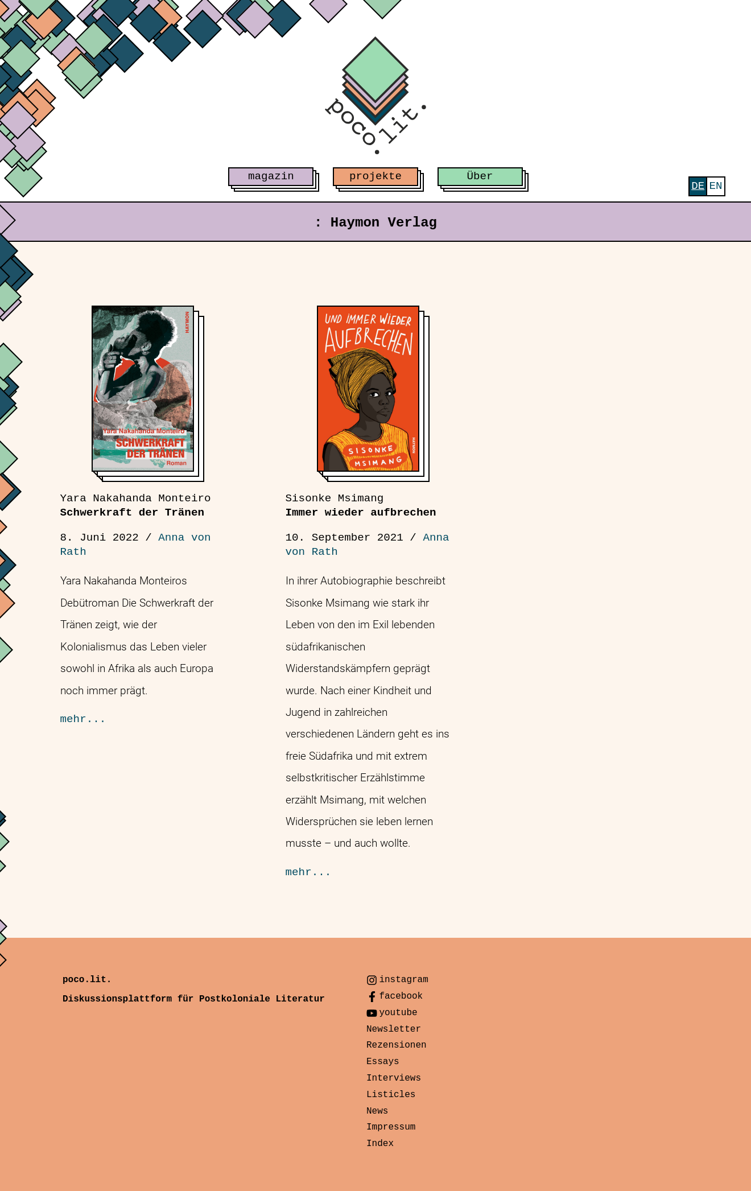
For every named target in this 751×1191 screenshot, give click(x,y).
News (377, 1111)
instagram (403, 980)
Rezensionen (396, 1045)
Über (480, 176)
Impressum (390, 1127)
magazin (271, 176)
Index (380, 1144)
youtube (398, 1013)
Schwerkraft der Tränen (135, 505)
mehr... (83, 719)
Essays (382, 1062)
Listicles (390, 1095)
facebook (401, 996)
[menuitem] (698, 186)
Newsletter (393, 1029)
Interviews (393, 1078)
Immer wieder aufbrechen (361, 505)
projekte (375, 176)
